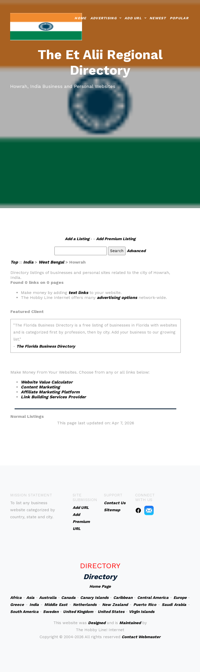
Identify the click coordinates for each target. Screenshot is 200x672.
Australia (48, 597)
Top (14, 262)
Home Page (100, 586)
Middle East (55, 604)
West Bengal (51, 262)
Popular (179, 18)
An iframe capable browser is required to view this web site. (95, 339)
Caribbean (123, 597)
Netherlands (85, 604)
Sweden (51, 611)
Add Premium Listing (115, 238)
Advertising (103, 18)
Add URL (133, 18)
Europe (180, 597)
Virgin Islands (141, 611)
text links (78, 292)
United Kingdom (78, 611)
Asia (30, 597)
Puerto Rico (144, 604)
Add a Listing (77, 238)
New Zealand (115, 604)
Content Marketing (40, 387)
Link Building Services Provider (53, 396)
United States (111, 611)
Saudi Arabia (174, 604)
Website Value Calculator (47, 382)
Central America (153, 597)
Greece (17, 604)
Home (80, 18)
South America (24, 611)
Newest (157, 18)
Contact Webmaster (141, 637)
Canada (68, 597)
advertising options (117, 297)
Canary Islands (94, 597)
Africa (16, 597)
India (28, 262)
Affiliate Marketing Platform (50, 391)
